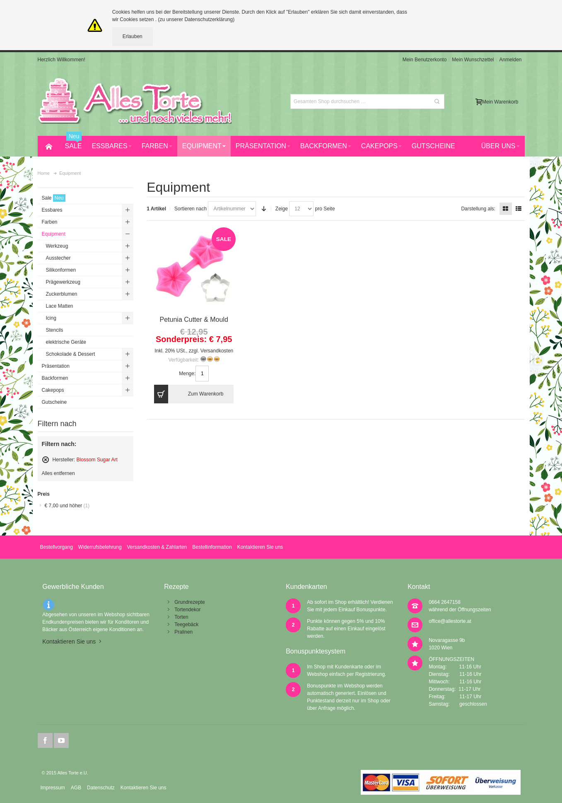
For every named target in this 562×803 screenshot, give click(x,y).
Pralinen (183, 632)
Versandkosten (216, 351)
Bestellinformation (212, 547)
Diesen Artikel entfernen (45, 459)
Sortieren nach (190, 209)
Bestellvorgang (56, 547)
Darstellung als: (478, 209)
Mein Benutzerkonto (425, 60)
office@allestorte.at (450, 621)
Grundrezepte (189, 602)
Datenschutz (101, 788)
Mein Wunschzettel (473, 60)
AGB (76, 788)
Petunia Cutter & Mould (194, 319)
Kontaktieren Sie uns (260, 547)
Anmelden (510, 60)
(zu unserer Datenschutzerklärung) (196, 19)
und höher (67, 506)
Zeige (281, 209)
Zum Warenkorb (188, 394)
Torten (181, 617)
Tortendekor (187, 609)
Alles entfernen (58, 473)
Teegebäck (186, 624)
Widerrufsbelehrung (100, 547)
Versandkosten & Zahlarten (157, 547)
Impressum (52, 788)
